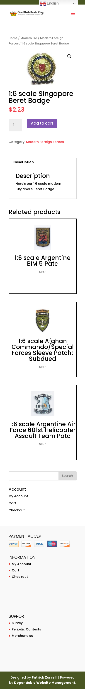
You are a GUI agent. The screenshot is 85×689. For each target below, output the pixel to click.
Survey (17, 623)
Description (23, 162)
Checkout (17, 510)
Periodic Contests (26, 629)
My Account (18, 496)
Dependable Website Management (44, 682)
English (49, 3)
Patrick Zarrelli (44, 677)
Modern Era (28, 38)
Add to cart (42, 123)
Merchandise (22, 635)
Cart (12, 503)
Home (13, 38)
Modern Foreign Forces (45, 142)
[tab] (42, 162)
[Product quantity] (15, 125)
